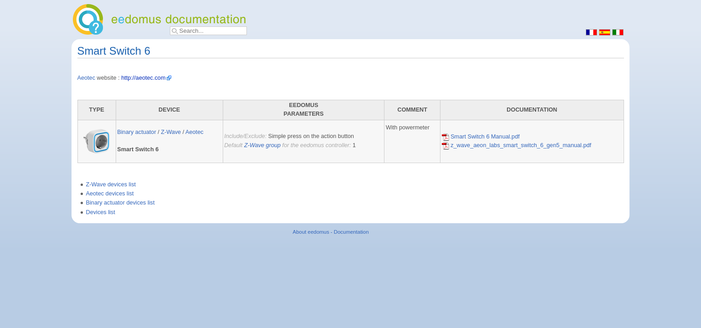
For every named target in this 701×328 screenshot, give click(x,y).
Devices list (100, 212)
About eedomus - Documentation (331, 232)
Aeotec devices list (110, 193)
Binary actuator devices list (120, 203)
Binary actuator (136, 132)
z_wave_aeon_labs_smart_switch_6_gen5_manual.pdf (516, 145)
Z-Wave (171, 132)
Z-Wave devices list (111, 184)
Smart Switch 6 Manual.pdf (481, 136)
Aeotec (86, 78)
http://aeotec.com (143, 78)
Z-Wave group (262, 145)
